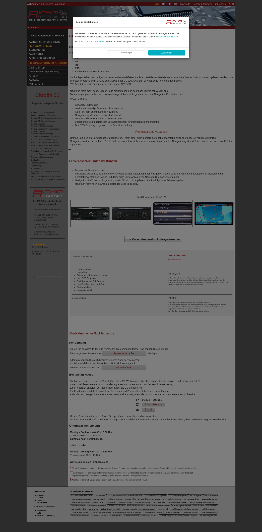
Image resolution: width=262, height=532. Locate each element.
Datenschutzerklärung (167, 36)
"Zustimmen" (98, 41)
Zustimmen (166, 52)
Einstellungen (126, 53)
